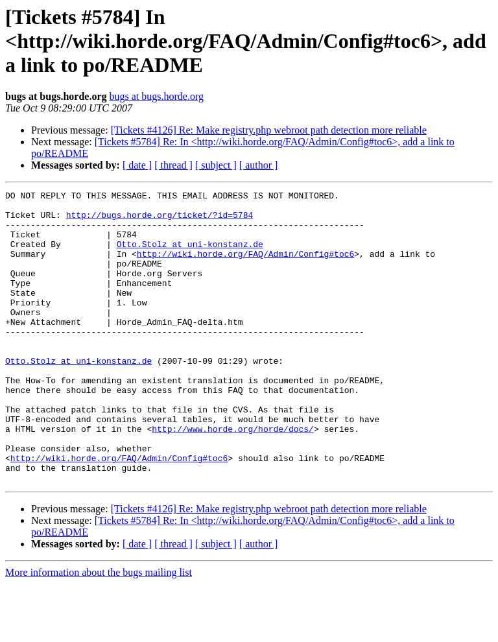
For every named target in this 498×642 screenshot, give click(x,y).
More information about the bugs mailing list (98, 630)
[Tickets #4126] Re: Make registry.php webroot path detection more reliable (269, 130)
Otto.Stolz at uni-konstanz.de (190, 255)
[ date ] (137, 165)
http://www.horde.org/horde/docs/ (233, 477)
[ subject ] (216, 165)
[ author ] (258, 165)
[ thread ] (173, 165)
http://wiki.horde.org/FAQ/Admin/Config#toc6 (245, 267)
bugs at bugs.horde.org (156, 96)
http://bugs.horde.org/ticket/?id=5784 (160, 220)
